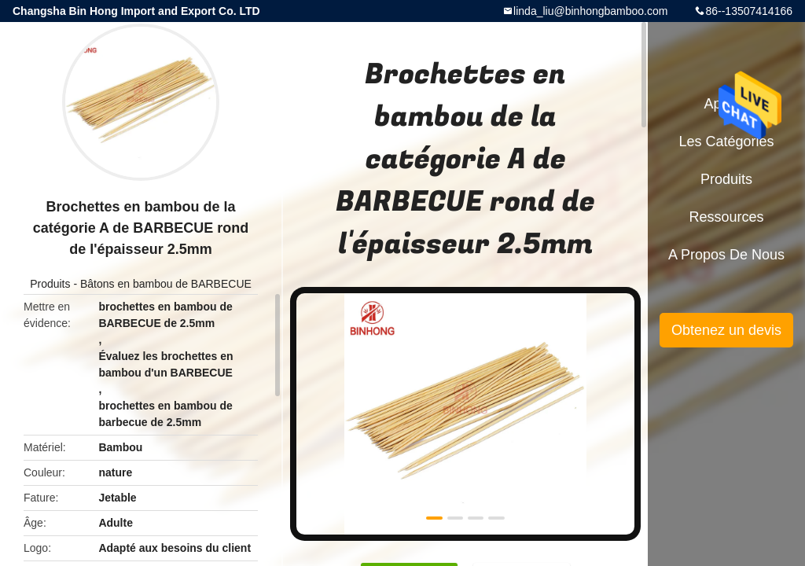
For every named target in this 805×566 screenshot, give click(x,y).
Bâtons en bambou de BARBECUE (166, 283)
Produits (50, 283)
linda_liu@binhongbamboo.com (590, 11)
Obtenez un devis (726, 330)
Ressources (726, 217)
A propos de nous (726, 255)
